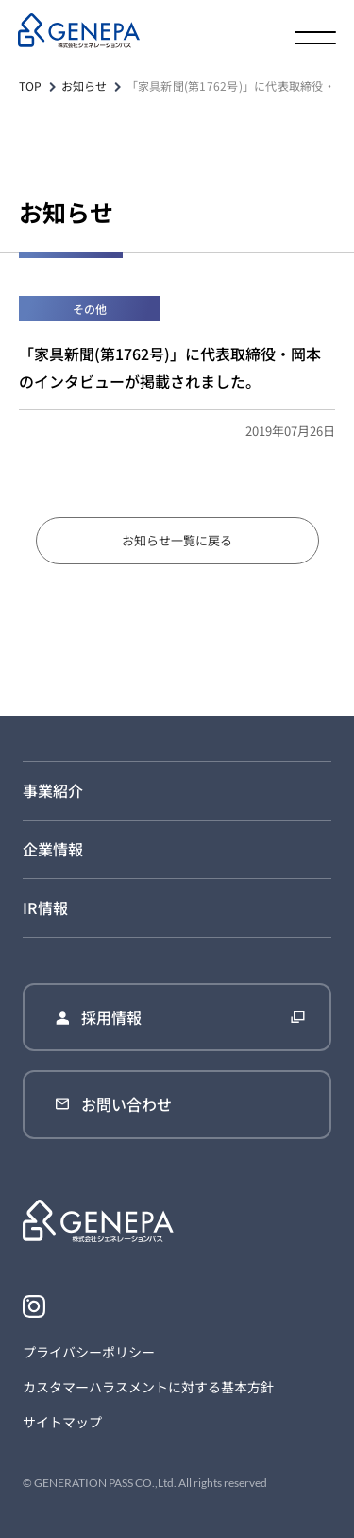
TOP (30, 86)
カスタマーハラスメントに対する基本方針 (148, 1386)
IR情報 (45, 907)
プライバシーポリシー (89, 1351)
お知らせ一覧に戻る (177, 540)
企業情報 (53, 849)
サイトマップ (62, 1421)
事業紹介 (53, 790)
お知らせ (84, 86)
